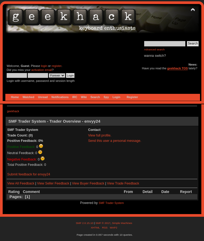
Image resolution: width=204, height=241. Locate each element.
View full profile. (99, 135)
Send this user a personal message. (114, 141)
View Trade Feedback (123, 183)
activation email (41, 69)
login (44, 65)
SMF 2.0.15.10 (85, 223)
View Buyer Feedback (88, 183)
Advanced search (154, 49)
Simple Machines (122, 223)
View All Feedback (20, 183)
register (56, 65)
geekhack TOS (177, 68)
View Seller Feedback (53, 183)
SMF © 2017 (102, 223)
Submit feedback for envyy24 (28, 174)
